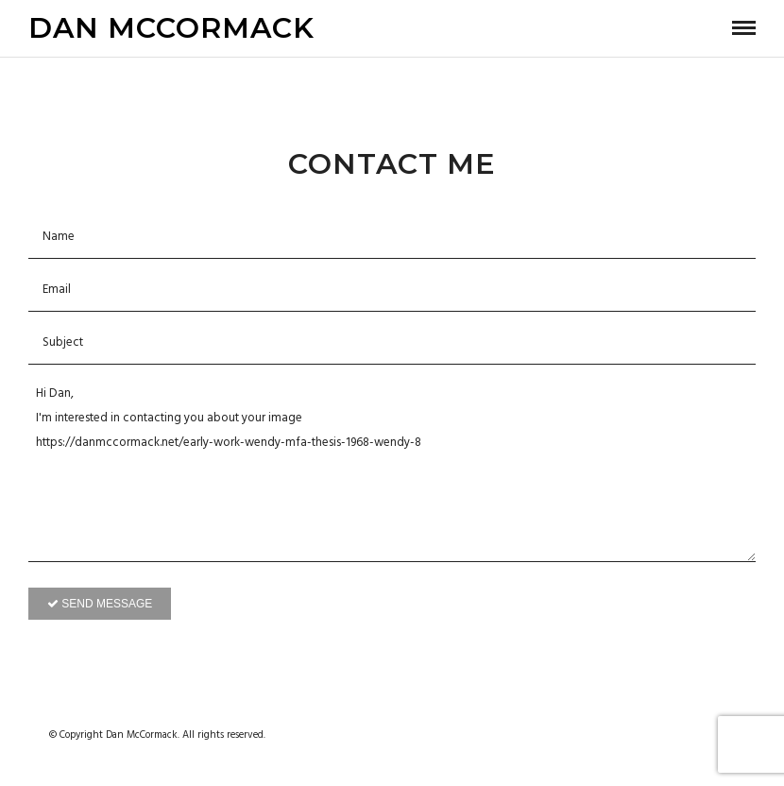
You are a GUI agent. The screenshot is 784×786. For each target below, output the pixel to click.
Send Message (99, 603)
